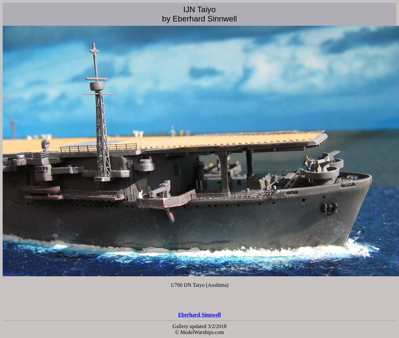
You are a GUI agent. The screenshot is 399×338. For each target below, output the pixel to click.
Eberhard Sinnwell (199, 315)
